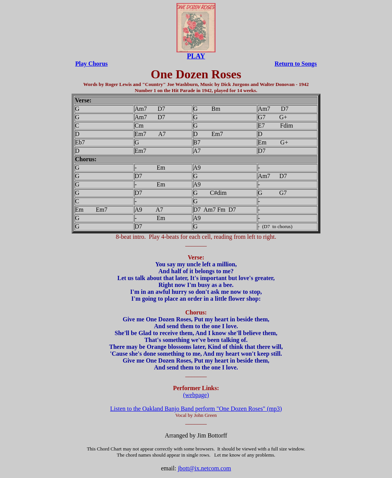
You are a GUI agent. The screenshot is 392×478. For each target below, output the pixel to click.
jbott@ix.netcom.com (204, 468)
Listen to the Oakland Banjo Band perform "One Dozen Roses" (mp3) (196, 408)
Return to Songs (295, 63)
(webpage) (196, 395)
